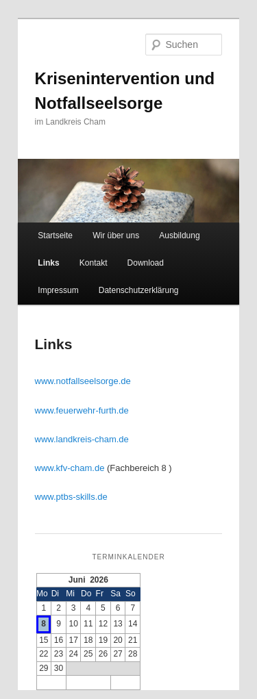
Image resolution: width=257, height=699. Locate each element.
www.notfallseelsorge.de (83, 381)
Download (145, 263)
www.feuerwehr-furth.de (82, 410)
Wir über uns (116, 235)
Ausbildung (179, 235)
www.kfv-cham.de (70, 468)
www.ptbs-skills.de (71, 497)
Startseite (55, 235)
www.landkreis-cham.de (82, 439)
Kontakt (93, 263)
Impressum (58, 290)
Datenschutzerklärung (139, 290)
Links (48, 263)
